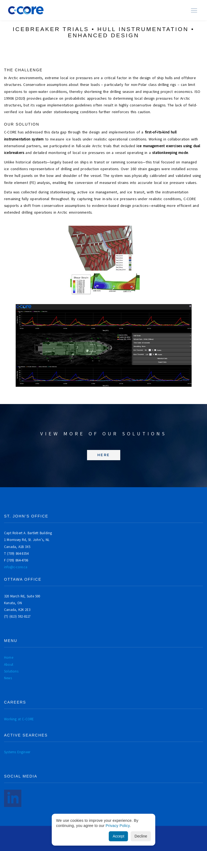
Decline (141, 836)
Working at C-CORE (19, 719)
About (8, 664)
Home (8, 657)
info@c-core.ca (15, 567)
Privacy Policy (118, 825)
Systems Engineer (17, 752)
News (8, 678)
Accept (118, 836)
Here (103, 455)
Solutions (11, 671)
